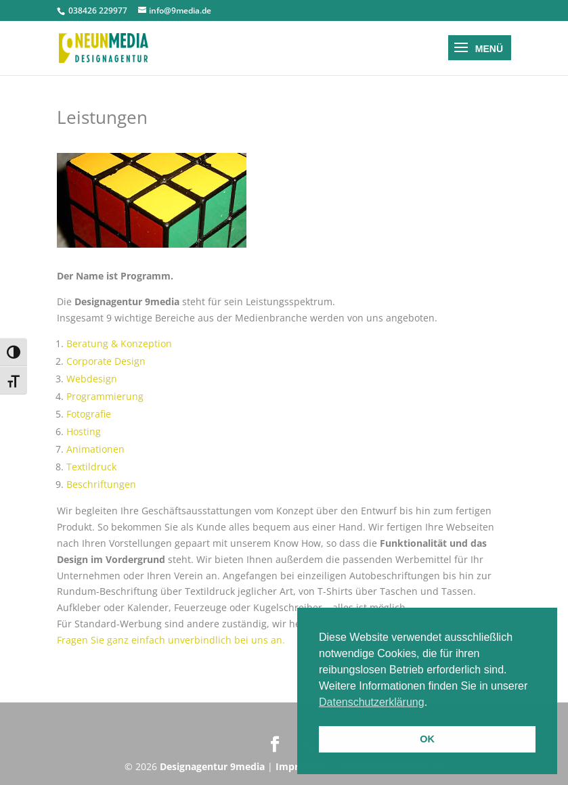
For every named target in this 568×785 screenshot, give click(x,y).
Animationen (95, 449)
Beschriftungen (101, 484)
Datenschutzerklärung (371, 702)
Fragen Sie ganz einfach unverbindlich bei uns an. (171, 639)
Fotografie (88, 413)
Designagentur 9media (212, 766)
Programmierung (105, 396)
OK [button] (427, 739)
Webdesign (91, 378)
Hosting (83, 431)
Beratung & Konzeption (119, 343)
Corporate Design (106, 361)
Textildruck (91, 466)
